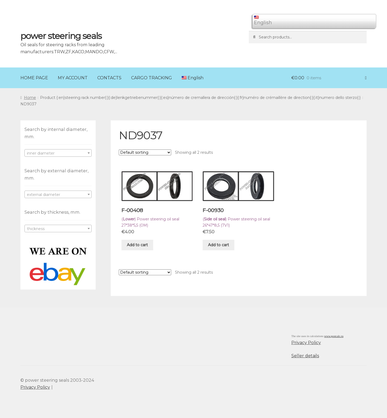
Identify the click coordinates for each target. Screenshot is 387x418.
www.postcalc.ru (333, 336)
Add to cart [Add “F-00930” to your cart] (218, 244)
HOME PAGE (34, 77)
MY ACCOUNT (73, 77)
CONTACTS (109, 77)
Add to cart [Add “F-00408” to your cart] (137, 244)
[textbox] (58, 153)
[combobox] (58, 153)
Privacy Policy (306, 342)
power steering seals (61, 36)
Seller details (305, 355)
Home (30, 97)
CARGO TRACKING (151, 77)
